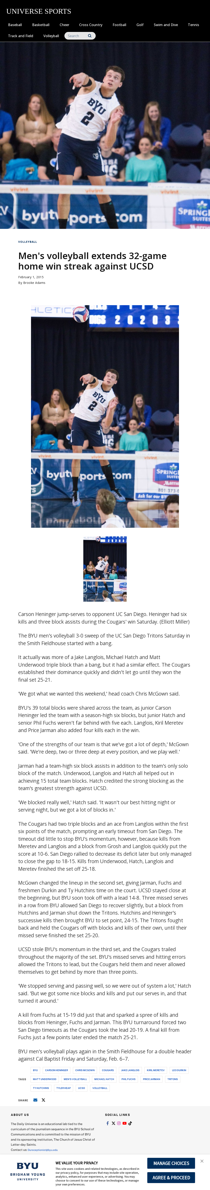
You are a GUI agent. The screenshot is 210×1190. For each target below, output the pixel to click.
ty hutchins (41, 1088)
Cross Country (90, 24)
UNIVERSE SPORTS (38, 11)
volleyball (99, 1088)
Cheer (64, 24)
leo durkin (179, 1070)
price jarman (151, 1079)
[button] (203, 1162)
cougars (108, 1070)
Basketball (40, 24)
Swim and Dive (166, 24)
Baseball (15, 24)
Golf (140, 24)
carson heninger (56, 1070)
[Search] (80, 36)
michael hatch (104, 1079)
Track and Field (20, 35)
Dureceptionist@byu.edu (45, 1150)
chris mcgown (85, 1070)
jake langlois (130, 1070)
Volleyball (51, 35)
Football (119, 24)
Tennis (193, 24)
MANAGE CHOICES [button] (171, 1163)
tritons (172, 1079)
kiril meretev (156, 1070)
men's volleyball (75, 1079)
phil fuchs (128, 1079)
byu (35, 1070)
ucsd (81, 1088)
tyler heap (63, 1088)
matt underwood (44, 1079)
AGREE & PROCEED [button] (171, 1178)
